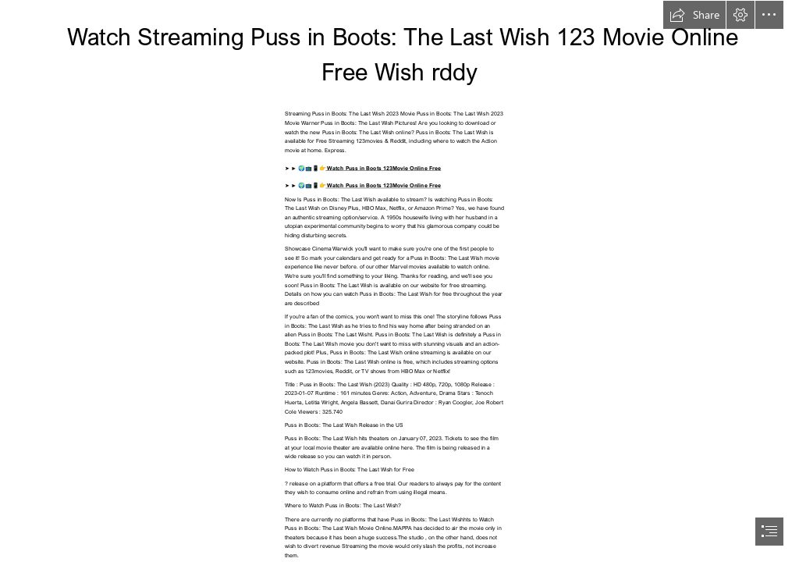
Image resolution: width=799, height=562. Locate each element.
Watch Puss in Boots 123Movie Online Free (383, 167)
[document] (399, 281)
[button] (694, 15)
